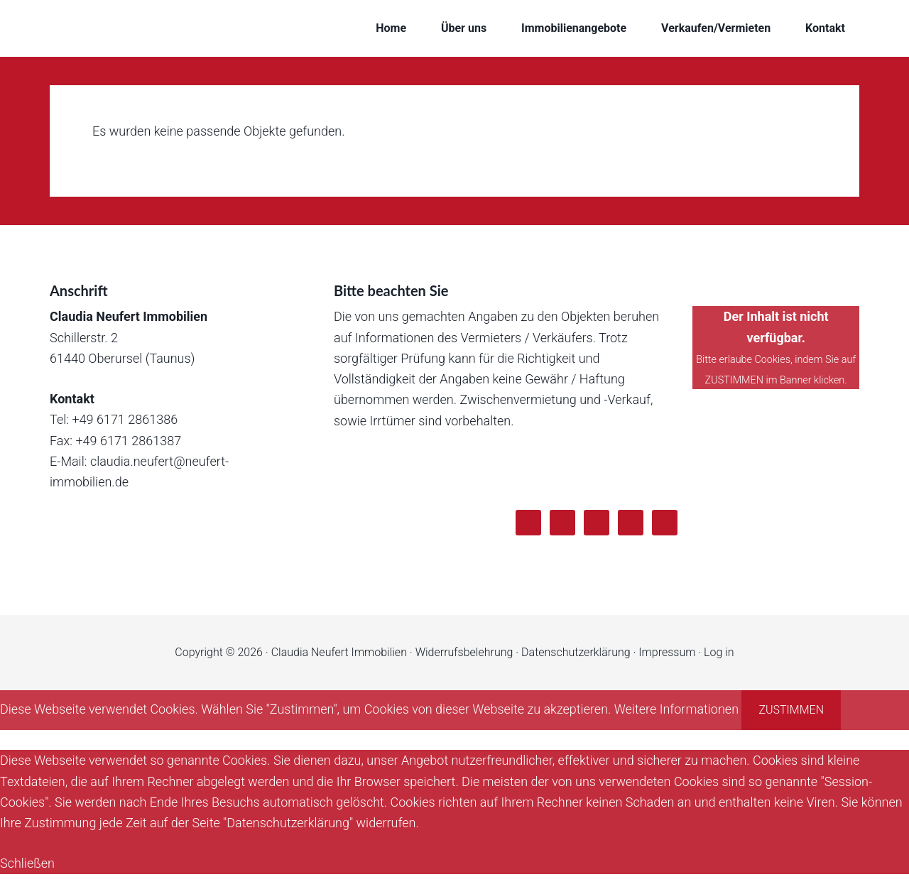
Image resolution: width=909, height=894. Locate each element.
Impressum (666, 652)
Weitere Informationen (676, 709)
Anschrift (79, 290)
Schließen (27, 863)
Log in (719, 652)
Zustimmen (791, 709)
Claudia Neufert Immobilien (163, 28)
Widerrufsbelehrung (464, 652)
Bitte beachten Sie (391, 290)
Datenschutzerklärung (576, 652)
